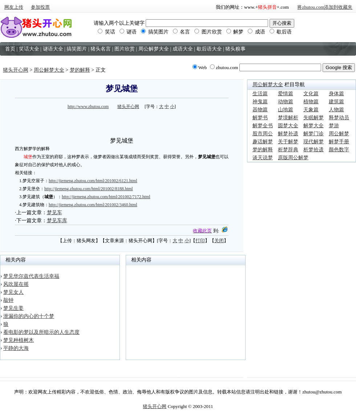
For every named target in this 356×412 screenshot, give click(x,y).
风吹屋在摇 (16, 284)
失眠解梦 (313, 117)
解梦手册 (339, 141)
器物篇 (260, 109)
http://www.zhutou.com (88, 106)
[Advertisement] (122, 122)
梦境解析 (288, 117)
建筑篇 (336, 101)
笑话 (106, 32)
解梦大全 (313, 125)
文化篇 (311, 93)
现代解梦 (313, 141)
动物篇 (285, 101)
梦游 (334, 125)
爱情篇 (285, 93)
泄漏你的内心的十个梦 (28, 316)
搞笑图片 (155, 32)
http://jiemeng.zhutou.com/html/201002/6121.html (93, 180)
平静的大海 (16, 348)
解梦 (235, 32)
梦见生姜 (13, 308)
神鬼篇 (260, 101)
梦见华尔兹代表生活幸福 (31, 276)
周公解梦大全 (49, 70)
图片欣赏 (208, 32)
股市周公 (262, 133)
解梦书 (260, 117)
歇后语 (281, 32)
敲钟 (8, 300)
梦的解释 (80, 70)
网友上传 (13, 7)
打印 (200, 240)
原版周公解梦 (293, 157)
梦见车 (54, 212)
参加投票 (40, 7)
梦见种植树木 (18, 340)
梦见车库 (57, 220)
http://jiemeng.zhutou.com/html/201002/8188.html (88, 188)
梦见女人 (13, 292)
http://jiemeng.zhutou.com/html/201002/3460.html (93, 204)
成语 (256, 32)
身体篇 (336, 93)
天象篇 (311, 109)
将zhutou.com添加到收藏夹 (324, 7)
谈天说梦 (262, 157)
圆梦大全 (288, 125)
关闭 (219, 240)
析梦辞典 (288, 149)
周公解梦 (339, 133)
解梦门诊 (313, 133)
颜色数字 (339, 149)
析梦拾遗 (313, 149)
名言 (181, 32)
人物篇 (336, 109)
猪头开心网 (15, 70)
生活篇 (260, 93)
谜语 (128, 32)
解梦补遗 (288, 133)
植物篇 (311, 101)
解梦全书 (262, 125)
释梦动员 (339, 117)
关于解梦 (288, 141)
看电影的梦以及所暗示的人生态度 (41, 332)
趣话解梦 (262, 141)
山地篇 (285, 109)
